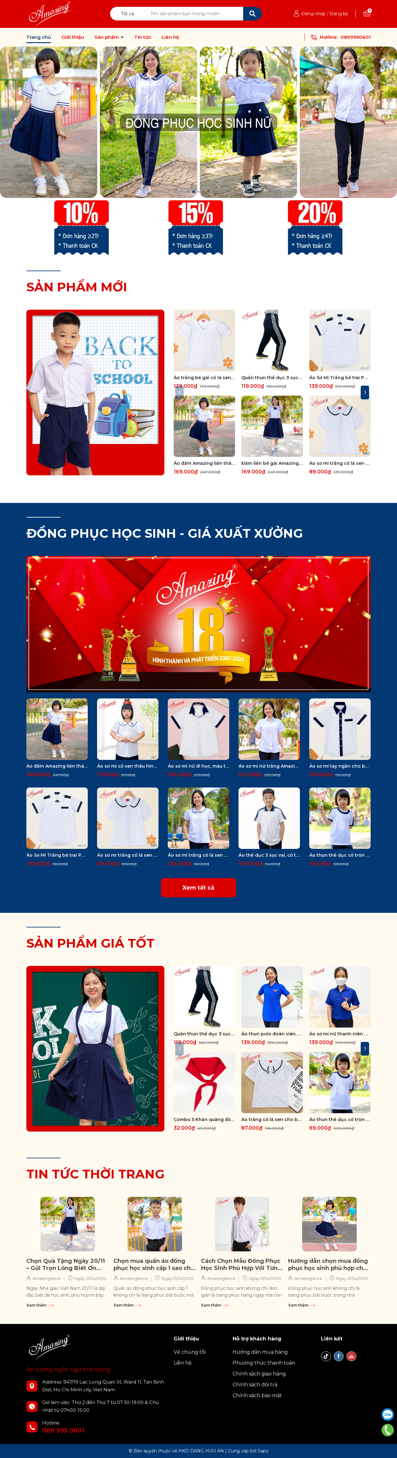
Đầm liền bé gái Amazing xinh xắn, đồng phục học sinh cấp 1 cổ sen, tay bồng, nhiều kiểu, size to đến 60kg (272, 463)
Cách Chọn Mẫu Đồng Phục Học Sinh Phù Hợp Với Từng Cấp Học (241, 1265)
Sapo (263, 1451)
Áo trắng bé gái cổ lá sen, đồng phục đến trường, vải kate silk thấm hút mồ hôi (204, 377)
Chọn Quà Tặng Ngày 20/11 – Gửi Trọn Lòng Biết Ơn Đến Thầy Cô (65, 1265)
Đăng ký (339, 13)
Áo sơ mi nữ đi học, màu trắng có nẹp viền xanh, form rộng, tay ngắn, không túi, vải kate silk (198, 766)
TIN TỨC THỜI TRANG (95, 1174)
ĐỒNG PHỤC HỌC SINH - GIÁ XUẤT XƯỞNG (164, 533)
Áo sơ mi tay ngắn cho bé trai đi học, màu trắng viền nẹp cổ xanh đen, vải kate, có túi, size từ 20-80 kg (340, 766)
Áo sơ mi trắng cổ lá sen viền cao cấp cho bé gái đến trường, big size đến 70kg (340, 463)
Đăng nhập (313, 13)
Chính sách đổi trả (255, 1385)
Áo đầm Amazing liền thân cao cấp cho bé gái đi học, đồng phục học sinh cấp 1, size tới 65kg (204, 463)
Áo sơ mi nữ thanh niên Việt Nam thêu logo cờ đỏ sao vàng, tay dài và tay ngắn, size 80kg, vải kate (340, 1034)
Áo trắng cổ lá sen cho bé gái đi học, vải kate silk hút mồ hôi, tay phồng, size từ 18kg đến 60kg (272, 1119)
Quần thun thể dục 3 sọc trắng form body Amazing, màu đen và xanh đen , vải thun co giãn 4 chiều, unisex (272, 377)
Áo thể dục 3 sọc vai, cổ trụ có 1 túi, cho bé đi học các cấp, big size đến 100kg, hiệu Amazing (269, 855)
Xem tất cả (198, 887)
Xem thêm (40, 1305)
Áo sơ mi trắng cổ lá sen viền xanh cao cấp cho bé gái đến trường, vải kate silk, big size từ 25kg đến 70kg (198, 855)
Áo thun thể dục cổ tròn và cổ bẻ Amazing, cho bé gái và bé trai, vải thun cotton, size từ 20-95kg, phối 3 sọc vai (340, 855)
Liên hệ (170, 37)
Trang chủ (38, 37)
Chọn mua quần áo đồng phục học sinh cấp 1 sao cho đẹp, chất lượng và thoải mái (154, 1265)
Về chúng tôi (190, 1352)
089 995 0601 (63, 1430)
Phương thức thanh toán (264, 1363)
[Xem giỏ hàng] (367, 13)
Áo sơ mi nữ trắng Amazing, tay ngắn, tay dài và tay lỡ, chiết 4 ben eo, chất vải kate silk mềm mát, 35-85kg (269, 766)
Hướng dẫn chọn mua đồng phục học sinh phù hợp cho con (328, 1265)
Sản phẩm (107, 37)
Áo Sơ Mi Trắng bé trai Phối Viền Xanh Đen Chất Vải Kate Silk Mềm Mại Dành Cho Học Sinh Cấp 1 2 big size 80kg (340, 377)
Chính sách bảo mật (257, 1395)
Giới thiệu (72, 37)
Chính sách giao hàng (259, 1374)
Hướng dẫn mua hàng (260, 1352)
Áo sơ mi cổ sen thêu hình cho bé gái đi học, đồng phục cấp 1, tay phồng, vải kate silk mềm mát (127, 766)
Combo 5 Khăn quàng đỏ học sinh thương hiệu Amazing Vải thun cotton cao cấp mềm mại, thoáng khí (204, 1119)
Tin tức (142, 37)
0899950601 (356, 37)
